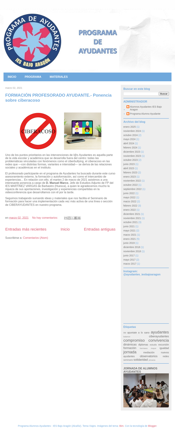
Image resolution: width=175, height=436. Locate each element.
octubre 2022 (130, 184)
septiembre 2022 (132, 189)
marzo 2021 (129, 234)
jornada (129, 352)
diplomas (143, 344)
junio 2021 (129, 226)
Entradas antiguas (100, 229)
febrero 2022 (130, 205)
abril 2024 (128, 143)
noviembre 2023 (132, 156)
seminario (128, 360)
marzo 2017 (129, 263)
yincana (152, 360)
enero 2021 (129, 239)
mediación (149, 352)
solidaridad (141, 359)
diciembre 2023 (131, 151)
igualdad (164, 348)
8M (124, 333)
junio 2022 (129, 193)
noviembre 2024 (132, 131)
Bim (121, 425)
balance (126, 337)
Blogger (152, 425)
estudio (153, 345)
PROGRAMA (33, 76)
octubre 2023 (130, 160)
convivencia (158, 340)
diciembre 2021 (131, 214)
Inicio (65, 229)
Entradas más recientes (25, 229)
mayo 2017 (129, 259)
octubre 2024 (130, 135)
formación (129, 348)
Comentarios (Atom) (35, 237)
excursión (163, 344)
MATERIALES (59, 76)
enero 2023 (129, 176)
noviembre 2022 (132, 180)
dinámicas (130, 344)
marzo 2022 (129, 201)
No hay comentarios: (45, 217)
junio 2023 (129, 164)
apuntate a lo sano (138, 332)
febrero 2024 (130, 147)
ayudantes (160, 332)
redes (166, 356)
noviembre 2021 (132, 218)
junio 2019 (129, 243)
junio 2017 (129, 255)
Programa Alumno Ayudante (145, 113)
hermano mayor (148, 348)
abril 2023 (128, 168)
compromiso (134, 340)
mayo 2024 (129, 139)
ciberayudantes (159, 336)
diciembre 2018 (131, 247)
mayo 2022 (129, 197)
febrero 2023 (130, 172)
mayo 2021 (129, 230)
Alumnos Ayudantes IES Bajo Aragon (146, 108)
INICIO (12, 76)
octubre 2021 (130, 222)
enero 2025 (129, 126)
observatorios (149, 356)
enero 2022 (129, 209)
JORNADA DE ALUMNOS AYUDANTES (140, 370)
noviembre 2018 (132, 251)
